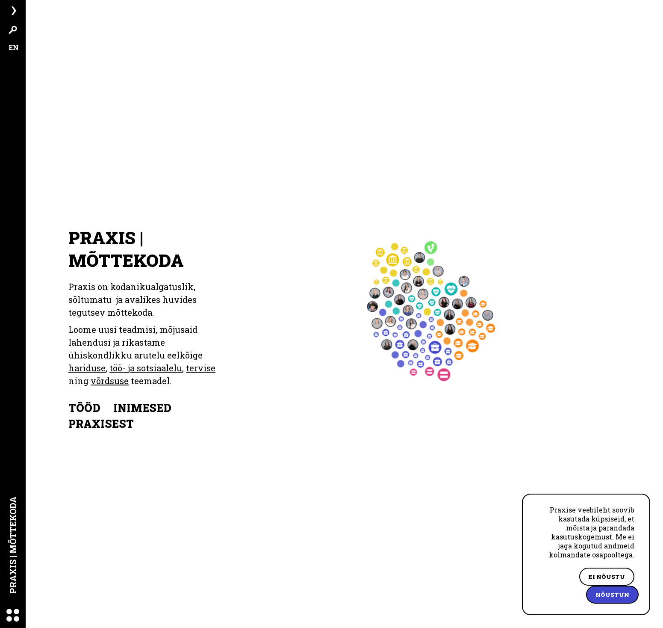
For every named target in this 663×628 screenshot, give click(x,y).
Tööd (84, 395)
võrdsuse (87, 367)
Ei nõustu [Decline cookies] (607, 577)
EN (14, 47)
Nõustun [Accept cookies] (612, 594)
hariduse (87, 355)
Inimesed (142, 395)
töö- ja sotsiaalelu (145, 355)
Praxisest (101, 411)
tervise (200, 355)
